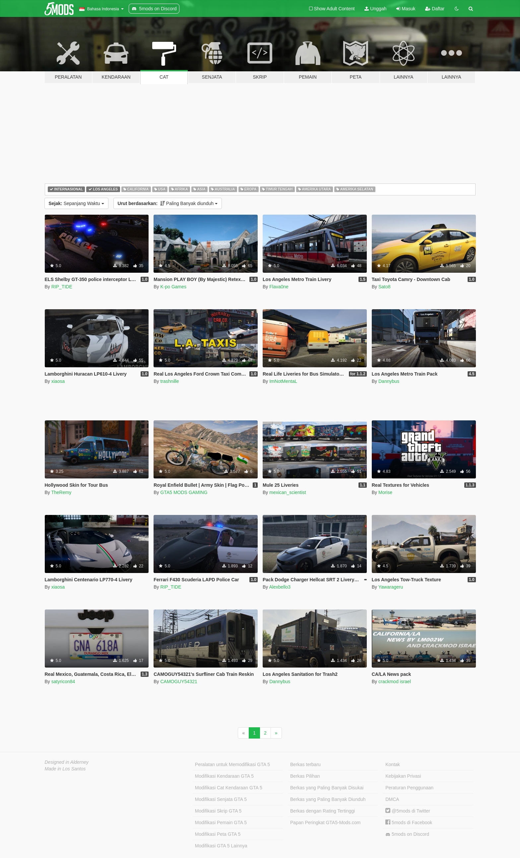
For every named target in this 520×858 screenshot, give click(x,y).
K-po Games (173, 286)
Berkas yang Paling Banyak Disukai (326, 787)
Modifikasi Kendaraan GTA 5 (224, 776)
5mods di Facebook (408, 822)
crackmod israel (394, 681)
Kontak (392, 764)
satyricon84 (63, 681)
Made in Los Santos (65, 768)
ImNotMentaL (283, 381)
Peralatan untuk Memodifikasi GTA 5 (232, 764)
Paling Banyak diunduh (168, 203)
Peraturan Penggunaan (409, 787)
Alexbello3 (280, 587)
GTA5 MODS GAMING (183, 492)
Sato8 (384, 286)
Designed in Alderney (67, 762)
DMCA (392, 799)
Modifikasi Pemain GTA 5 (221, 822)
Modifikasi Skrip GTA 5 (218, 811)
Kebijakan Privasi (403, 776)
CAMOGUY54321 (178, 681)
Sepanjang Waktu (76, 203)
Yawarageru (390, 587)
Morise (385, 492)
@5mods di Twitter (407, 811)
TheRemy (61, 492)
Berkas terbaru (305, 764)
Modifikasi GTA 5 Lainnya (221, 845)
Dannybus (388, 381)
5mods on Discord (407, 834)
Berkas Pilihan (305, 776)
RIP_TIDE (61, 286)
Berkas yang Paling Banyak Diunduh (327, 799)
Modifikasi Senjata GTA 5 (221, 799)
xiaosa (58, 381)
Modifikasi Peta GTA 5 (217, 834)
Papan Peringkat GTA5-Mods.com (325, 822)
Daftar (434, 8)
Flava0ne (279, 286)
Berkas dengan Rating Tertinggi (322, 811)
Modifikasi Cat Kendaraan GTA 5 (228, 787)
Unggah (375, 8)
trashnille (169, 381)
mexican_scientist (287, 492)
